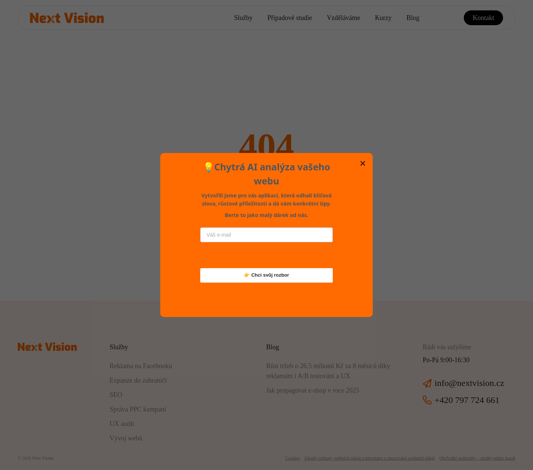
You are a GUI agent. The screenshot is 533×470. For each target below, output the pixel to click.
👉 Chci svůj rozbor (266, 275)
